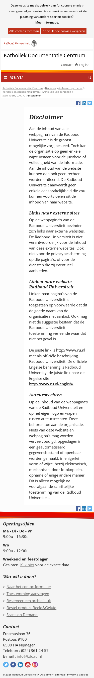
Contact (67, 64)
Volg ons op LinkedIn (20, 664)
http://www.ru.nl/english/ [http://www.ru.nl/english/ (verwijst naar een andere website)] (51, 383)
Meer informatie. (47, 22)
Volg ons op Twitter (6, 664)
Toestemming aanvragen (28, 593)
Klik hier (27, 564)
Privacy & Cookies (77, 674)
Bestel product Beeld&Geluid (31, 607)
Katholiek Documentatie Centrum (44, 55)
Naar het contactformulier (29, 586)
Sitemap (60, 674)
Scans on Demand (22, 614)
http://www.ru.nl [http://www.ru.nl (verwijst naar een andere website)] (70, 350)
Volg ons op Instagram (35, 664)
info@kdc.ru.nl (29, 656)
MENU (16, 77)
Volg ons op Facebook (13, 664)
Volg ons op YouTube (28, 664)
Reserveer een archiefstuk (29, 600)
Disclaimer (46, 674)
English (84, 64)
